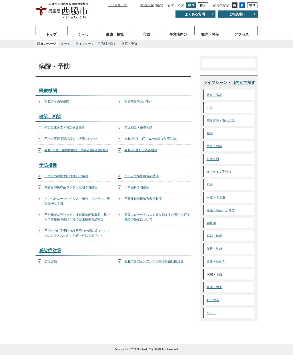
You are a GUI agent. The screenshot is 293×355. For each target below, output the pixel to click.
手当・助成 (214, 146)
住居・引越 (214, 249)
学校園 (211, 223)
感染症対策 (50, 250)
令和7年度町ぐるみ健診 (140, 150)
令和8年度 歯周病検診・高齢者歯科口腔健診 (76, 150)
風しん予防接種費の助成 (141, 176)
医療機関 (48, 90)
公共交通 (213, 159)
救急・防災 (214, 95)
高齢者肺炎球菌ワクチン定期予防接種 (70, 187)
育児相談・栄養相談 (138, 127)
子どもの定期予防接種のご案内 (66, 176)
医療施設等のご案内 (138, 101)
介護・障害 (214, 287)
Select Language (151, 5)
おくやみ (213, 300)
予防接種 (48, 165)
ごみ (210, 107)
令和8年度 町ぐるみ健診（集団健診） (151, 139)
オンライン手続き (219, 171)
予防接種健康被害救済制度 (143, 198)
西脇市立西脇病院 (56, 101)
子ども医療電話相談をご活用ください (70, 139)
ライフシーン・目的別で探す (96, 43)
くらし (83, 34)
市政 (146, 34)
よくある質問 (195, 14)
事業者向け (178, 34)
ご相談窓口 (237, 14)
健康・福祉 (115, 34)
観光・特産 (210, 34)
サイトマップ (117, 5)
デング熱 (50, 261)
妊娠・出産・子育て (221, 210)
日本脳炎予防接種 (136, 187)
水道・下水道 (216, 197)
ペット (211, 313)
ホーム (65, 43)
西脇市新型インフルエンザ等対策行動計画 (153, 261)
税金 (210, 184)
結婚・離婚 (214, 236)
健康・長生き (216, 261)
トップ (51, 34)
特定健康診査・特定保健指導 (64, 127)
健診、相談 (50, 116)
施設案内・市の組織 (221, 120)
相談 (210, 133)
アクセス (242, 34)
